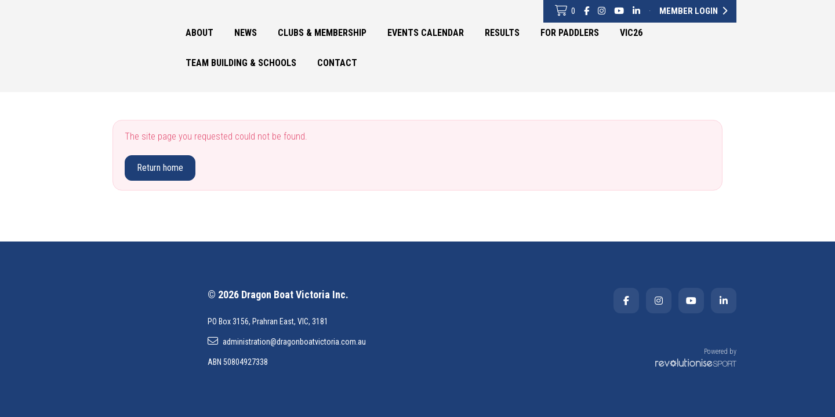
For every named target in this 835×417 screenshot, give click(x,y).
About (199, 32)
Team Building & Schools (241, 62)
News (245, 32)
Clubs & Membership (322, 32)
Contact (337, 62)
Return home (160, 167)
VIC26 (631, 32)
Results (502, 32)
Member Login (693, 11)
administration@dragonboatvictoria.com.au (287, 341)
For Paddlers (569, 32)
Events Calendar (425, 32)
